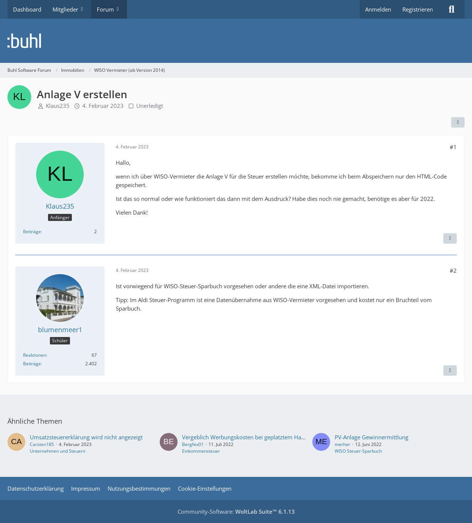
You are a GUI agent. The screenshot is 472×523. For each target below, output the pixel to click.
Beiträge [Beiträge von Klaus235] (32, 231)
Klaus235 (58, 105)
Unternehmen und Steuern (57, 451)
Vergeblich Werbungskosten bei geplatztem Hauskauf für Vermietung (270, 437)
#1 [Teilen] (453, 147)
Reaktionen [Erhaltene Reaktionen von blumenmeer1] (34, 355)
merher (342, 444)
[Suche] (451, 9)
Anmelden (378, 9)
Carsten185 (42, 444)
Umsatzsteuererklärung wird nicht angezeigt (86, 437)
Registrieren (417, 9)
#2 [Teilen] (453, 270)
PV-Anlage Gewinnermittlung (371, 437)
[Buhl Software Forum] (236, 41)
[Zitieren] (450, 238)
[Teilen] (458, 122)
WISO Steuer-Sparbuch (358, 451)
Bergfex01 (193, 444)
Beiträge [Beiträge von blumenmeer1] (32, 363)
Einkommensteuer (201, 451)
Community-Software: (236, 511)
